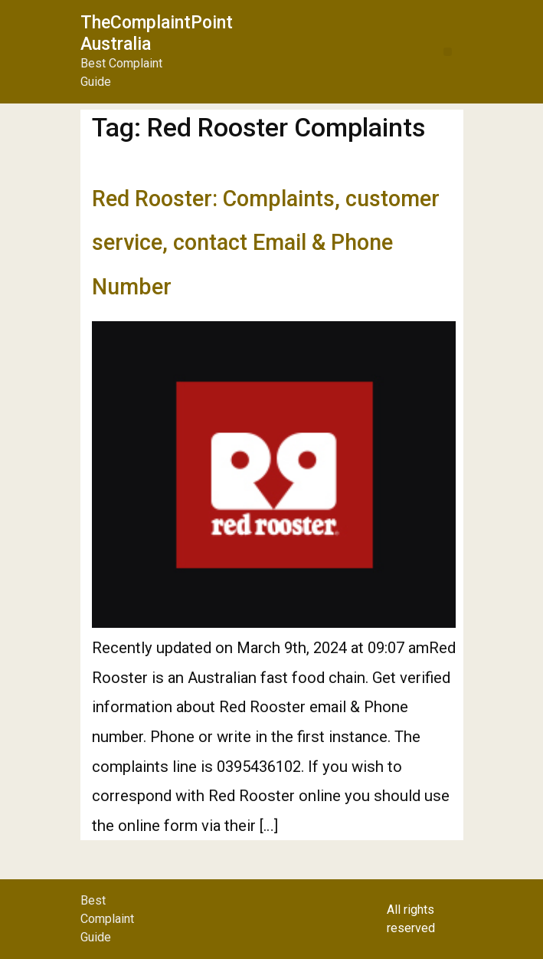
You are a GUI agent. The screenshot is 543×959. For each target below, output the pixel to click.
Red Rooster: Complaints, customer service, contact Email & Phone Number (266, 243)
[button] (447, 52)
